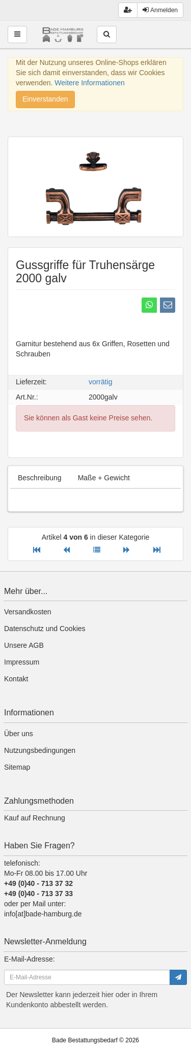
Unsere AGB (24, 645)
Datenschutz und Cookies (45, 628)
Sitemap (17, 767)
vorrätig (101, 382)
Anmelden (160, 10)
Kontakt (16, 679)
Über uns (18, 734)
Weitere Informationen (89, 83)
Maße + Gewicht (104, 478)
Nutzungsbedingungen (39, 750)
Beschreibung (40, 478)
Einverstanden (45, 99)
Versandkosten (27, 612)
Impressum (21, 662)
